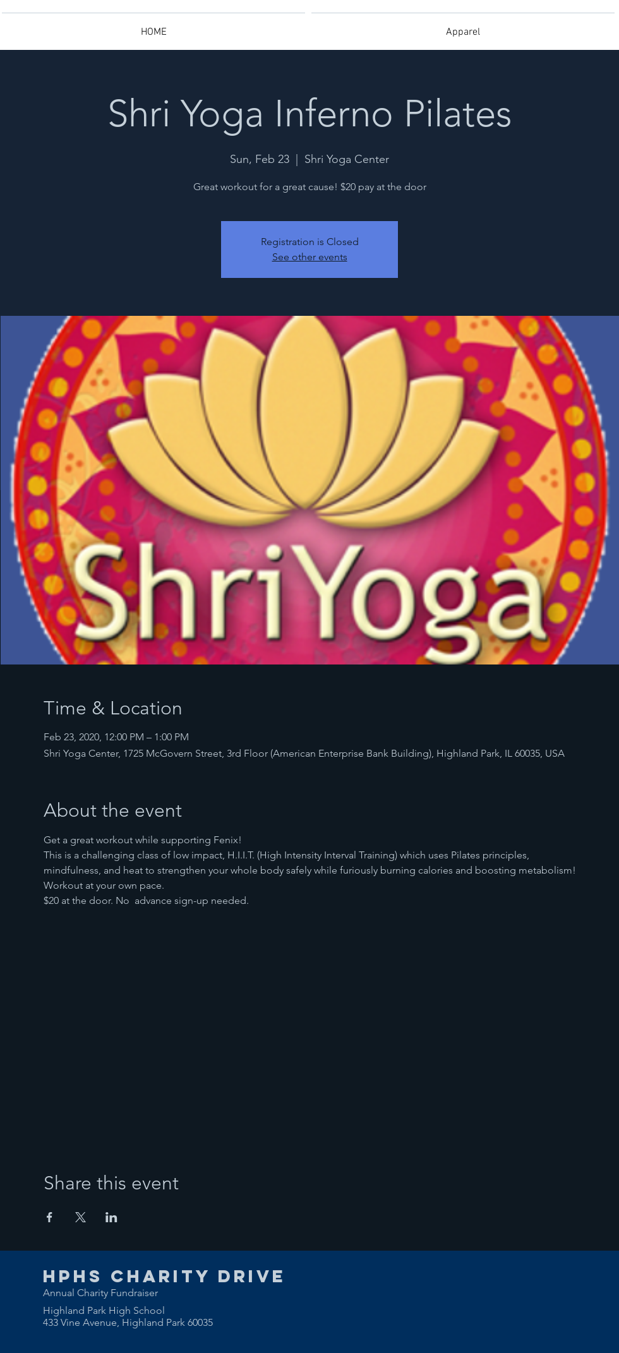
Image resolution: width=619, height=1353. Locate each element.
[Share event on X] (81, 1217)
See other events (309, 257)
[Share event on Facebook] (50, 1217)
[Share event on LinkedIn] (111, 1217)
